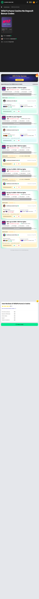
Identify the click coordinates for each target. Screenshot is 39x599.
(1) (9, 29)
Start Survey (19, 76)
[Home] (1, 7)
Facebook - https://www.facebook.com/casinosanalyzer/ (2, 528)
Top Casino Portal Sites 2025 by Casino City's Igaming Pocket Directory (9, 519)
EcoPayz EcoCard (19, 355)
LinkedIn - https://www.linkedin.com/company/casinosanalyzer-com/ (5, 528)
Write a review (19, 305)
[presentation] (19, 506)
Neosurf (23, 355)
